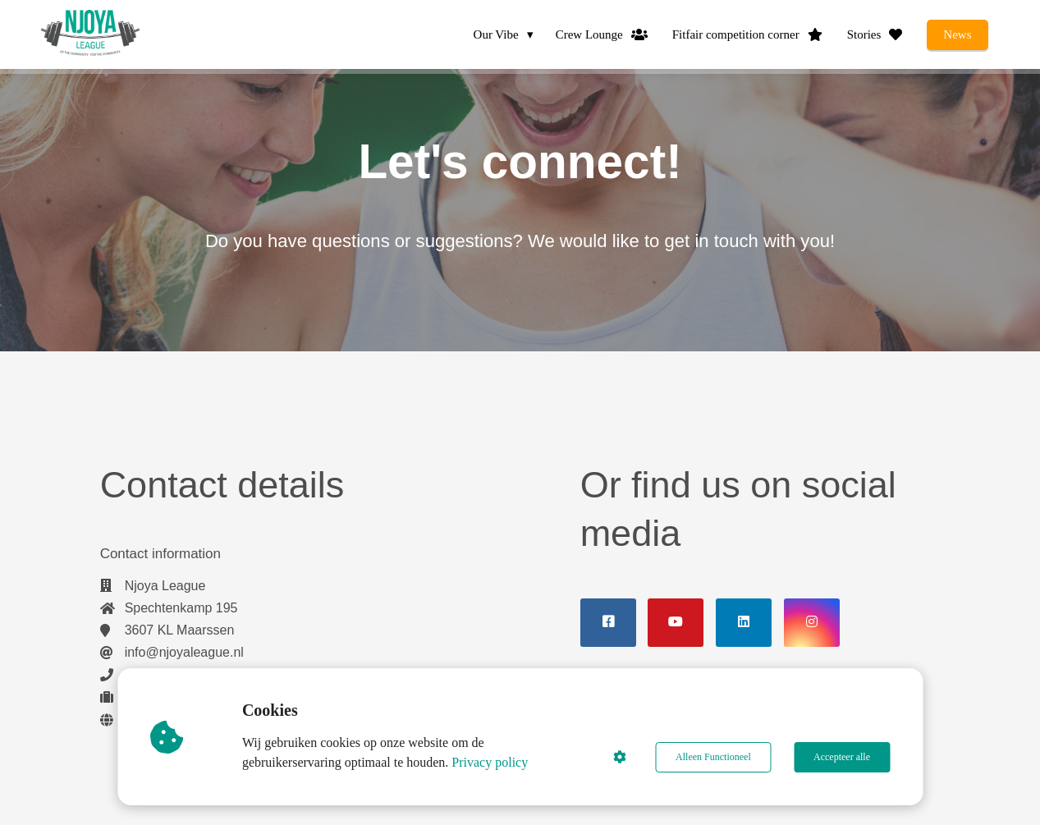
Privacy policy (490, 762)
